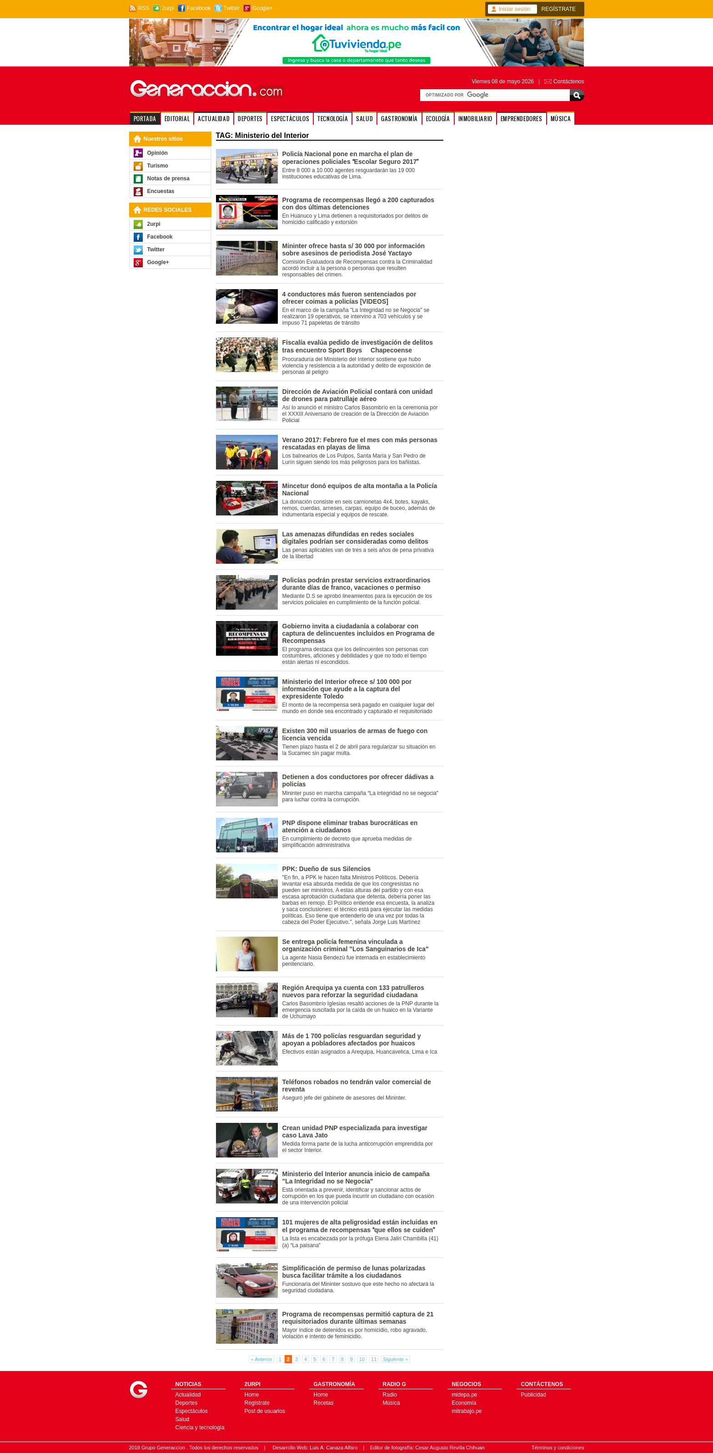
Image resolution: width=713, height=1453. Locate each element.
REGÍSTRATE (559, 9)
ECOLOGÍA (438, 118)
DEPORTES (250, 118)
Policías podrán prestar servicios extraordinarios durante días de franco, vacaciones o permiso (356, 583)
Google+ (262, 8)
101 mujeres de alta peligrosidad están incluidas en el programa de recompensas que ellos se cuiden (360, 1226)
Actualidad (188, 1395)
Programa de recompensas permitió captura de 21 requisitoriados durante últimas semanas (358, 1317)
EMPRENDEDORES (521, 118)
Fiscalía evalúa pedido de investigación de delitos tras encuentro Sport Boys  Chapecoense (357, 346)
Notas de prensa (168, 178)
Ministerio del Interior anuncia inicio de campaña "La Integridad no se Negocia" (356, 1177)
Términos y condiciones (558, 1447)
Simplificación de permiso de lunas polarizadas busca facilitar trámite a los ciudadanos (354, 1271)
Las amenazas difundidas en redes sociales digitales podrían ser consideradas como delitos (355, 537)
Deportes (187, 1403)
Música (391, 1403)
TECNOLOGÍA (332, 118)
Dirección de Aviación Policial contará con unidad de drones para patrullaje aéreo (357, 395)
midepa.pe (464, 1395)
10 (362, 1359)
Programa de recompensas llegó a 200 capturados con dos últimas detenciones (358, 203)
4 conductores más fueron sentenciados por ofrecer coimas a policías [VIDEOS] (349, 298)
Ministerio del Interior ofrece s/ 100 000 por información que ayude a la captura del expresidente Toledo (347, 689)
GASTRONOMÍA (399, 118)
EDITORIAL (177, 118)
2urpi (168, 8)
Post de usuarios (265, 1411)
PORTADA (145, 118)
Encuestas (161, 191)
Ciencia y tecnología (200, 1427)
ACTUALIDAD (214, 118)
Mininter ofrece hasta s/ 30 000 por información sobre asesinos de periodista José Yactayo (353, 249)
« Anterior (261, 1359)
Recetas (324, 1403)
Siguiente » (395, 1359)
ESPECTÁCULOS (290, 118)
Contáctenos (568, 81)
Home (252, 1395)
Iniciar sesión (515, 9)
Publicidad (533, 1395)
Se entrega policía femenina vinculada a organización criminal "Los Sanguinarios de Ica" (355, 945)
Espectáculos (192, 1411)
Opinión (157, 153)
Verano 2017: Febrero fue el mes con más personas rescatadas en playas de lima (360, 443)
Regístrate (257, 1403)
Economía (464, 1403)
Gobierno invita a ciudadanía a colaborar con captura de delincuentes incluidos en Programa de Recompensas (358, 633)
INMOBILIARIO (475, 118)
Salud (183, 1419)
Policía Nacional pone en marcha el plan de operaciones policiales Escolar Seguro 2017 (350, 157)
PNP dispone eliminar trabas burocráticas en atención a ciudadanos (350, 826)
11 (374, 1359)
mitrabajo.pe (467, 1411)
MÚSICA (561, 118)
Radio (390, 1395)
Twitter (232, 8)
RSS (144, 8)
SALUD (364, 118)
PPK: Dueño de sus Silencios (326, 868)
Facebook (199, 8)
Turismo (157, 166)
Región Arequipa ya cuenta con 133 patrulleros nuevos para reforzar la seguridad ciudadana (353, 991)
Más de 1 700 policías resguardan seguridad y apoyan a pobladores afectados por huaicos (351, 1039)
